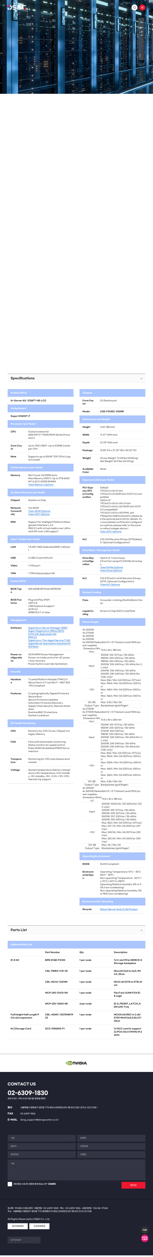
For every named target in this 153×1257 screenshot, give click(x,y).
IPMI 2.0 (32, 639)
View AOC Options (39, 516)
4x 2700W (88, 634)
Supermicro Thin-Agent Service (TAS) (49, 642)
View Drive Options (111, 572)
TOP (145, 1230)
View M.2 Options (110, 586)
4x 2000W (88, 631)
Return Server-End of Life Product (119, 911)
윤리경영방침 (18, 1228)
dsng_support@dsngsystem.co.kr (39, 1121)
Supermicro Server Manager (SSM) (47, 629)
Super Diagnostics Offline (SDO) (46, 632)
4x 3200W (88, 637)
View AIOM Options (39, 513)
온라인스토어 (144, 1238)
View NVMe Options (111, 569)
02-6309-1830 (28, 1095)
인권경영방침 (39, 1228)
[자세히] (52, 1185)
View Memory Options (40, 486)
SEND (133, 1187)
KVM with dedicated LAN (42, 636)
